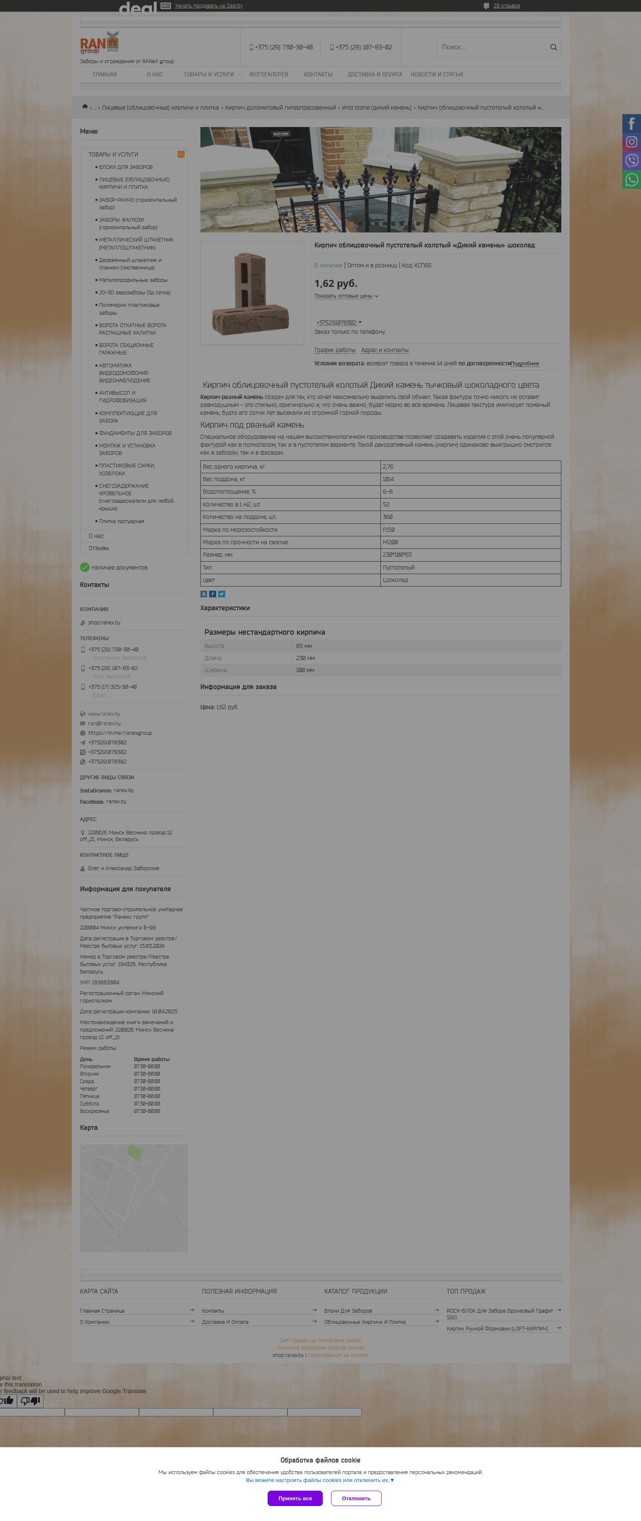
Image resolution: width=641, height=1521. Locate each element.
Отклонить (356, 1498)
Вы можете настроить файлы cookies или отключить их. (318, 1480)
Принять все (295, 1498)
